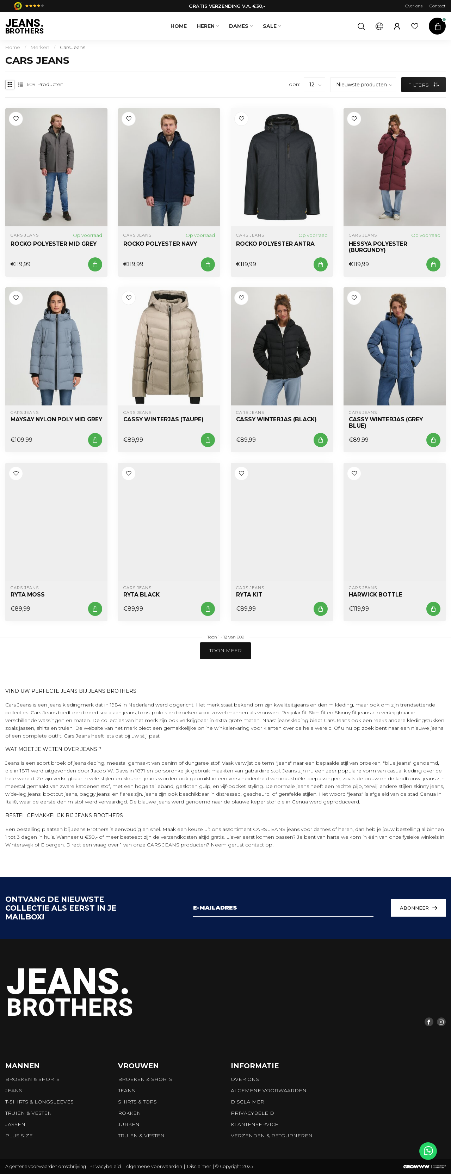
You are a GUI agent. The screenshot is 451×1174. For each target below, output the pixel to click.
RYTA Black (141, 595)
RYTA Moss (28, 595)
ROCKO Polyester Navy (160, 244)
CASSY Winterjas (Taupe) (163, 419)
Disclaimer (247, 1102)
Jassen (15, 1124)
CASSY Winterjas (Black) (276, 419)
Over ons (413, 5)
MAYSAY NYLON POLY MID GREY (56, 419)
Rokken (129, 1113)
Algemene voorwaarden (269, 1090)
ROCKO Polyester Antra (275, 244)
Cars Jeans (72, 47)
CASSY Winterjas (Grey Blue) (386, 422)
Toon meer (225, 650)
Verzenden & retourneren (272, 1135)
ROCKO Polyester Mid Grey (54, 244)
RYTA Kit (249, 595)
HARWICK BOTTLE (375, 595)
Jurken (129, 1124)
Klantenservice (254, 1124)
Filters (423, 85)
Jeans (13, 1090)
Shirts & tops (137, 1102)
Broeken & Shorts (32, 1079)
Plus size (19, 1135)
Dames (238, 26)
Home (179, 26)
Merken (40, 47)
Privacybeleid (252, 1113)
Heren (206, 26)
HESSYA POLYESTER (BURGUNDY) (378, 247)
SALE (270, 26)
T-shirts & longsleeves (39, 1102)
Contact (438, 5)
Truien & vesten (28, 1113)
